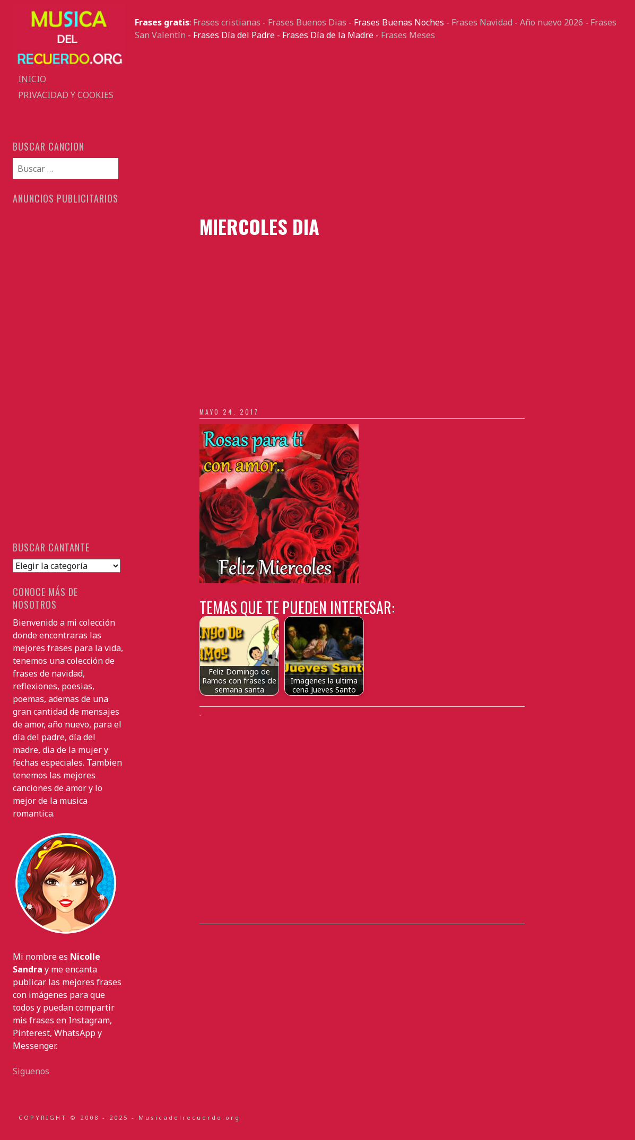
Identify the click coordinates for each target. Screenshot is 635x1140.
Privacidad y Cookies (66, 95)
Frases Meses (408, 35)
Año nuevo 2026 (551, 22)
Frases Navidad (481, 22)
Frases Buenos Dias (307, 22)
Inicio (32, 79)
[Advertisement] (378, 128)
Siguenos (31, 1071)
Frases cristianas (226, 22)
